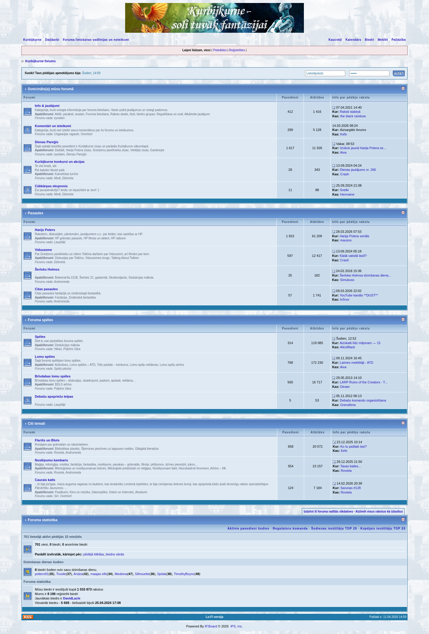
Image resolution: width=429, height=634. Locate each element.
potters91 (42, 574)
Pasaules (35, 213)
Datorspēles (100, 492)
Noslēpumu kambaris (51, 460)
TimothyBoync (184, 574)
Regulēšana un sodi (170, 114)
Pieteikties (220, 50)
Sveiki (344, 190)
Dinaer (345, 386)
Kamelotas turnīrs (66, 174)
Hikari (58, 349)
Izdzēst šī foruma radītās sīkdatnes (328, 511)
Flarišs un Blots (47, 440)
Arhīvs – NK (218, 468)
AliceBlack (347, 347)
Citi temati (36, 423)
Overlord (86, 134)
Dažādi (59, 150)
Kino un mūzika (80, 492)
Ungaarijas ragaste (66, 134)
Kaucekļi (335, 39)
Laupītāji (59, 242)
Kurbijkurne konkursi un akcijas (60, 161)
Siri (56, 496)
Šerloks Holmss (47, 269)
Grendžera (348, 405)
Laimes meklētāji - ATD (356, 362)
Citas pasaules (46, 289)
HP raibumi (118, 238)
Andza (78, 574)
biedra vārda (115, 554)
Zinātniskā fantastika (82, 297)
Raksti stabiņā (350, 111)
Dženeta (67, 178)
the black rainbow (353, 116)
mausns (346, 240)
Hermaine (347, 194)
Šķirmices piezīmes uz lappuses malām (107, 448)
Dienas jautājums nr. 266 (358, 169)
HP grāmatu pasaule (68, 238)
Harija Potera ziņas (78, 150)
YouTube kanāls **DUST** (359, 295)
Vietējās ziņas (139, 150)
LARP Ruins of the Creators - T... (364, 382)
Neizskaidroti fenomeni (193, 468)
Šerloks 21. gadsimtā (93, 277)
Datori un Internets (121, 492)
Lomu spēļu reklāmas (144, 364)
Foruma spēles (40, 320)
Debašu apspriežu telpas (54, 396)
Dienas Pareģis (46, 142)
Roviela (59, 452)
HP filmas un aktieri (96, 238)
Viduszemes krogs (97, 258)
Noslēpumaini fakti (165, 468)
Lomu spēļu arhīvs (172, 364)
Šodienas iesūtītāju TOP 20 (334, 528)
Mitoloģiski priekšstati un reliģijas (129, 468)
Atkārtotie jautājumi (197, 114)
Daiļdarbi (52, 39)
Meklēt (383, 39)
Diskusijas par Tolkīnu (69, 258)
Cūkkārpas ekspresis (51, 186)
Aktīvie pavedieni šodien (249, 528)
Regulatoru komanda (290, 528)
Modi (57, 178)
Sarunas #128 (350, 488)
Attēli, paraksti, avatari (69, 114)
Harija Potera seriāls (354, 236)
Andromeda (61, 281)
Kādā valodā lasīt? (353, 255)
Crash (344, 174)
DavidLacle (71, 598)
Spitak (161, 574)
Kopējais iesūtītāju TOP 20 (382, 528)
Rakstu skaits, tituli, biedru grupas (132, 114)
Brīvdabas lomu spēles (53, 376)
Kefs (343, 134)
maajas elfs (99, 574)
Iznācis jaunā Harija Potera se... (363, 148)
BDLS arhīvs (63, 384)
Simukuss (347, 280)
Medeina (121, 574)
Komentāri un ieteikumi (53, 126)
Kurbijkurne (32, 39)
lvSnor (344, 299)
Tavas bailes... (350, 466)
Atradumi (141, 492)
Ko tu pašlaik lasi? (353, 446)
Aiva (343, 152)
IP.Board (211, 626)
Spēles (40, 336)
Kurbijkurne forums (40, 61)
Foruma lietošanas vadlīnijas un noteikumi (96, 39)
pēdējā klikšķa (93, 554)
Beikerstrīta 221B (66, 277)
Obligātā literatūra (146, 448)
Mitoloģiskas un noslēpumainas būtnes (80, 468)
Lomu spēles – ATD (83, 364)
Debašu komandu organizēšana (363, 400)
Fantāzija (61, 297)
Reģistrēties (237, 50)
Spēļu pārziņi (62, 368)
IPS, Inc (236, 626)
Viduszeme (43, 250)
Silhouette (142, 574)
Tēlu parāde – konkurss (112, 364)
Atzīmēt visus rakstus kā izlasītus (379, 511)
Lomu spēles (45, 356)
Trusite (61, 574)
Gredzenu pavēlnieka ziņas (111, 150)
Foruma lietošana (97, 114)
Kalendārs (353, 39)
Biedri (369, 39)
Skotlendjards (118, 277)
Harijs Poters (45, 230)
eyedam (59, 118)
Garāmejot (157, 150)
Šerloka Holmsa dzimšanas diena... (365, 275)
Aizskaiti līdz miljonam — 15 (360, 343)
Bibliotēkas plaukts (67, 448)
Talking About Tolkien (125, 258)
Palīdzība (398, 39)
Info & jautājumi (47, 105)
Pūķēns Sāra (71, 349)
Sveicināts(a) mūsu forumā (50, 89)
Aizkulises (61, 364)
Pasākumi (61, 492)
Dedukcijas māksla (141, 277)
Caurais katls (45, 480)
